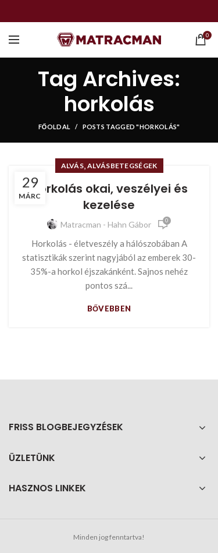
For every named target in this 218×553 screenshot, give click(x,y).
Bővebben (109, 309)
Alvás (72, 165)
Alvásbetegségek (122, 165)
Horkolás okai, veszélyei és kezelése (109, 196)
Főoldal (54, 126)
